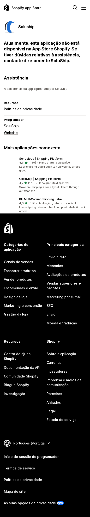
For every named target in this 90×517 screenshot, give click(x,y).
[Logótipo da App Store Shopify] (23, 7)
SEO (50, 306)
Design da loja (15, 297)
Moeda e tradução (62, 323)
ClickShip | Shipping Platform (40, 179)
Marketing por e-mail (64, 297)
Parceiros (54, 394)
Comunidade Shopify (21, 376)
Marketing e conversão (23, 306)
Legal (51, 411)
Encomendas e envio (21, 288)
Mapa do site (15, 491)
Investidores (57, 371)
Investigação (14, 394)
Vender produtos (18, 279)
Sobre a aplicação (61, 354)
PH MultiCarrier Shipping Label (40, 199)
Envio (51, 314)
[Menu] (83, 7)
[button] (45, 165)
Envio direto (56, 257)
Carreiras (54, 362)
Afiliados (54, 402)
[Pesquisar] (75, 7)
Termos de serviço (19, 468)
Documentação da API (22, 367)
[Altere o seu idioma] (31, 443)
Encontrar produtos (20, 271)
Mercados (55, 266)
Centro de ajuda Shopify (17, 356)
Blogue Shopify (16, 385)
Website (11, 133)
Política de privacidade (23, 109)
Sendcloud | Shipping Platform (41, 158)
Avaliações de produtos (66, 275)
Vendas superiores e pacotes (64, 285)
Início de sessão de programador (31, 457)
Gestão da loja (16, 314)
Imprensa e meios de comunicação (64, 382)
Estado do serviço (62, 420)
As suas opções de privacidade (30, 503)
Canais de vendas (18, 262)
